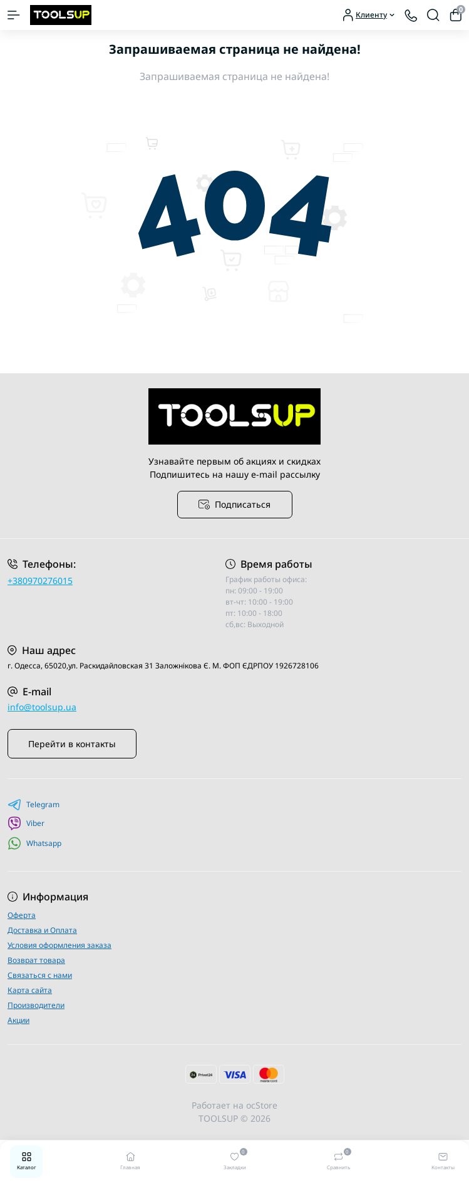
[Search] (433, 15)
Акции (18, 1020)
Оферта (22, 915)
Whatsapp (34, 843)
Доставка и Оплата (42, 930)
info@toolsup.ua (42, 707)
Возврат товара (36, 960)
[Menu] (14, 15)
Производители (36, 1005)
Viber (26, 823)
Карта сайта (30, 990)
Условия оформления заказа (59, 945)
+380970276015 (40, 580)
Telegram (33, 804)
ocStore (261, 1105)
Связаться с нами (40, 975)
